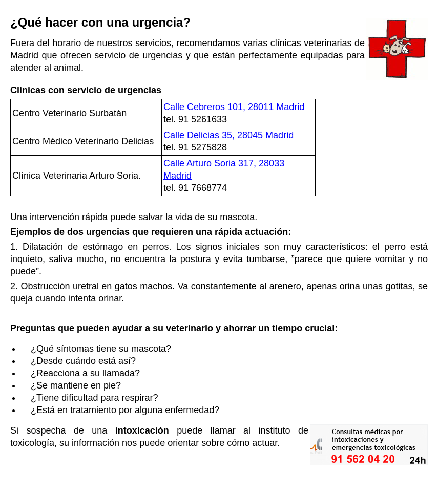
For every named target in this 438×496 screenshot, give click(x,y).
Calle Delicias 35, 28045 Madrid (228, 135)
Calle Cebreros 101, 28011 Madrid (233, 107)
